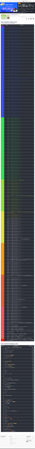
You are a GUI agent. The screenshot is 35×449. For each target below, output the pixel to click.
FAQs (10, 437)
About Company (2, 437)
